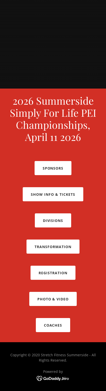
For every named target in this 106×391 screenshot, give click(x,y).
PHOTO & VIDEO (53, 299)
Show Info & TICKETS (53, 194)
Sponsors (53, 168)
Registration (53, 272)
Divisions (53, 220)
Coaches (53, 325)
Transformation (53, 246)
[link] (53, 378)
